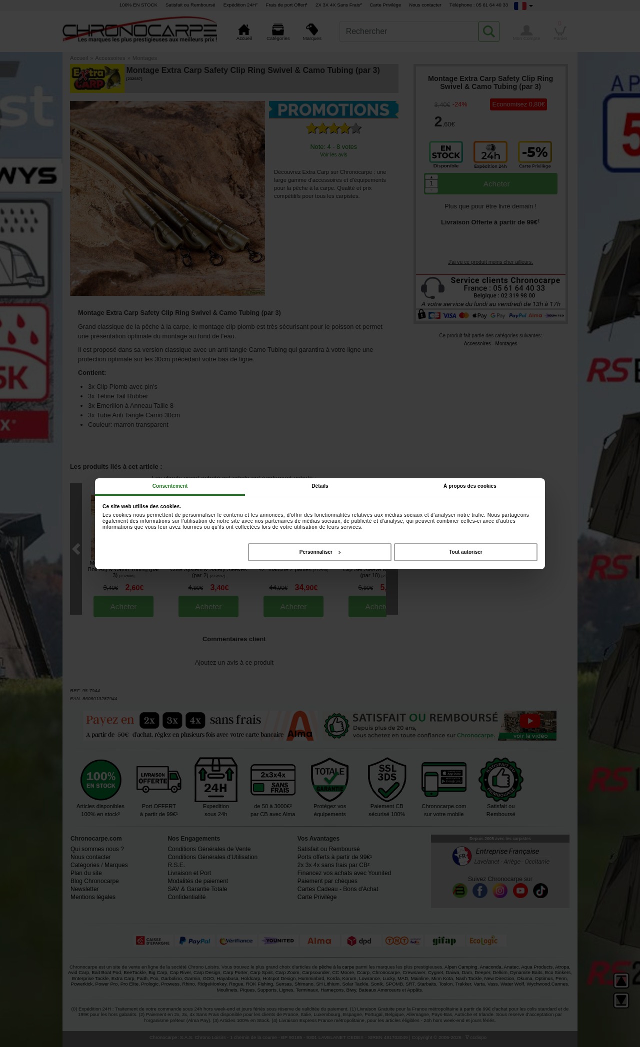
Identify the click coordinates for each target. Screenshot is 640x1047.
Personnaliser (320, 552)
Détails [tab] (320, 486)
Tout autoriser (465, 552)
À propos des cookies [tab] (470, 486)
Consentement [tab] (170, 486)
